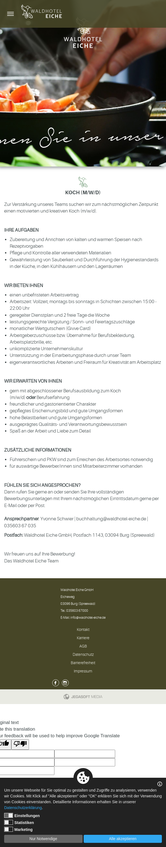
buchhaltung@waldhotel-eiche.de (111, 518)
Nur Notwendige (43, 838)
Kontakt (83, 629)
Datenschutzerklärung (23, 807)
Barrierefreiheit (83, 663)
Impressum (83, 671)
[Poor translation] (20, 744)
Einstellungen (22, 815)
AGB (83, 646)
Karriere (83, 638)
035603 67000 (77, 611)
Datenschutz (83, 654)
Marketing (18, 829)
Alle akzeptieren (122, 838)
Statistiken (19, 822)
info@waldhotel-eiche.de (88, 618)
